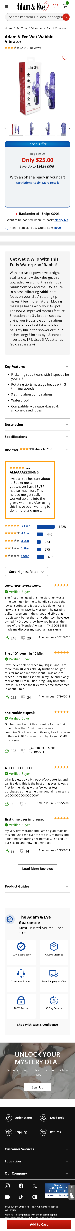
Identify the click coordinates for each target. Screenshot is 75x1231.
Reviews (35, 48)
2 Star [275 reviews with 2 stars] (25, 548)
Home (8, 28)
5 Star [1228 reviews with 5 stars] (26, 526)
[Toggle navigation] (6, 6)
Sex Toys (22, 28)
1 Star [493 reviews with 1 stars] (25, 556)
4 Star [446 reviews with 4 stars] (25, 533)
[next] (68, 128)
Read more (54, 629)
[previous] (7, 128)
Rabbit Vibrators (56, 28)
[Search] (37, 17)
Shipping (16, 1132)
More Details (50, 182)
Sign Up (37, 1087)
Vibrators (36, 28)
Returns (50, 1132)
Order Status (18, 1117)
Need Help (52, 1117)
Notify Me (61, 220)
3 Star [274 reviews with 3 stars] (25, 541)
